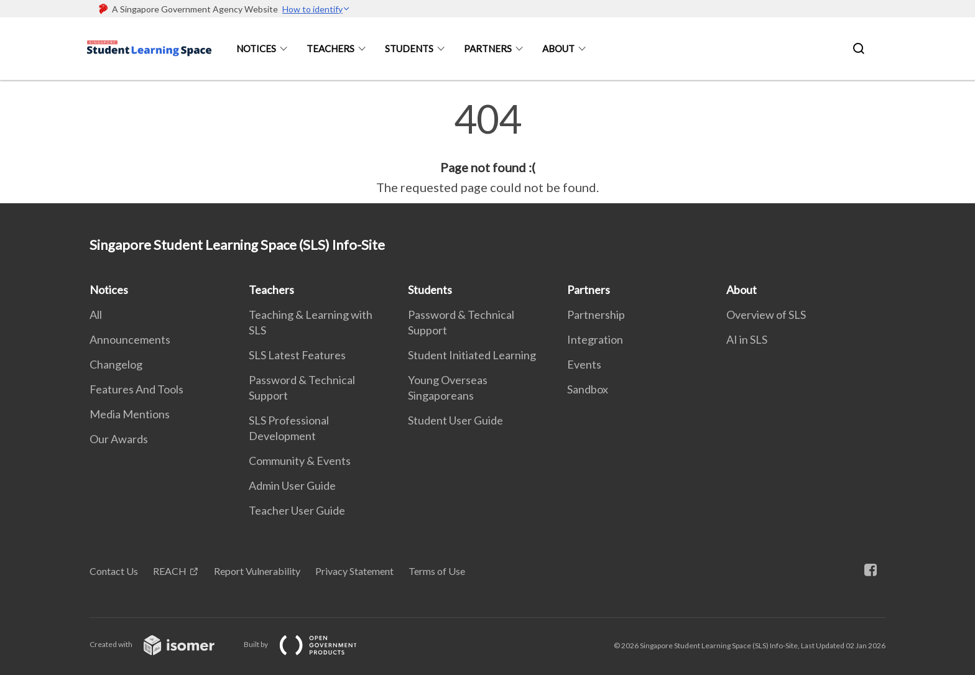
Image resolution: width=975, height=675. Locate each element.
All (96, 314)
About (558, 48)
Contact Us (114, 571)
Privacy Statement (354, 571)
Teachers (330, 48)
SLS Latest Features (297, 355)
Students (409, 48)
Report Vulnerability (257, 571)
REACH (170, 571)
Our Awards (119, 439)
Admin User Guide (292, 485)
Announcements (130, 339)
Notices (256, 48)
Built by (310, 644)
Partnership (596, 314)
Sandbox (587, 389)
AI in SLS (746, 339)
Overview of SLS (766, 314)
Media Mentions (130, 414)
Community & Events (300, 460)
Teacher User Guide (297, 510)
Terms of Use (437, 571)
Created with (162, 644)
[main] (487, 148)
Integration (595, 339)
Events (584, 364)
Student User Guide (455, 420)
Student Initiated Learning (472, 355)
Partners (488, 48)
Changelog (116, 364)
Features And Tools (136, 389)
